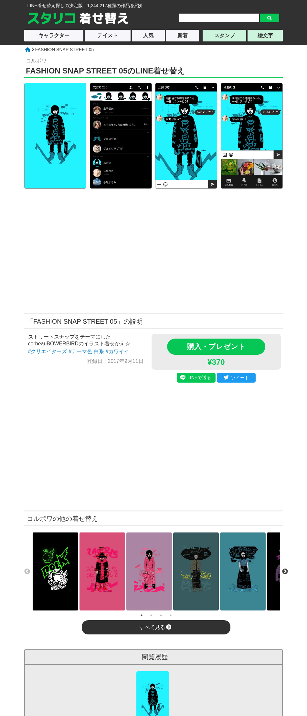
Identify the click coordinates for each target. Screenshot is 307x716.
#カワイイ (117, 351)
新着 (182, 35)
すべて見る (155, 627)
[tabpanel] (55, 571)
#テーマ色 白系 (86, 351)
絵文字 (265, 35)
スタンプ (224, 35)
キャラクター (53, 35)
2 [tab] (151, 615)
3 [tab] (161, 615)
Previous (27, 571)
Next (285, 571)
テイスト (107, 35)
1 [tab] (141, 615)
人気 (148, 35)
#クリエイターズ (47, 351)
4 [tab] (170, 615)
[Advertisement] (91, 250)
